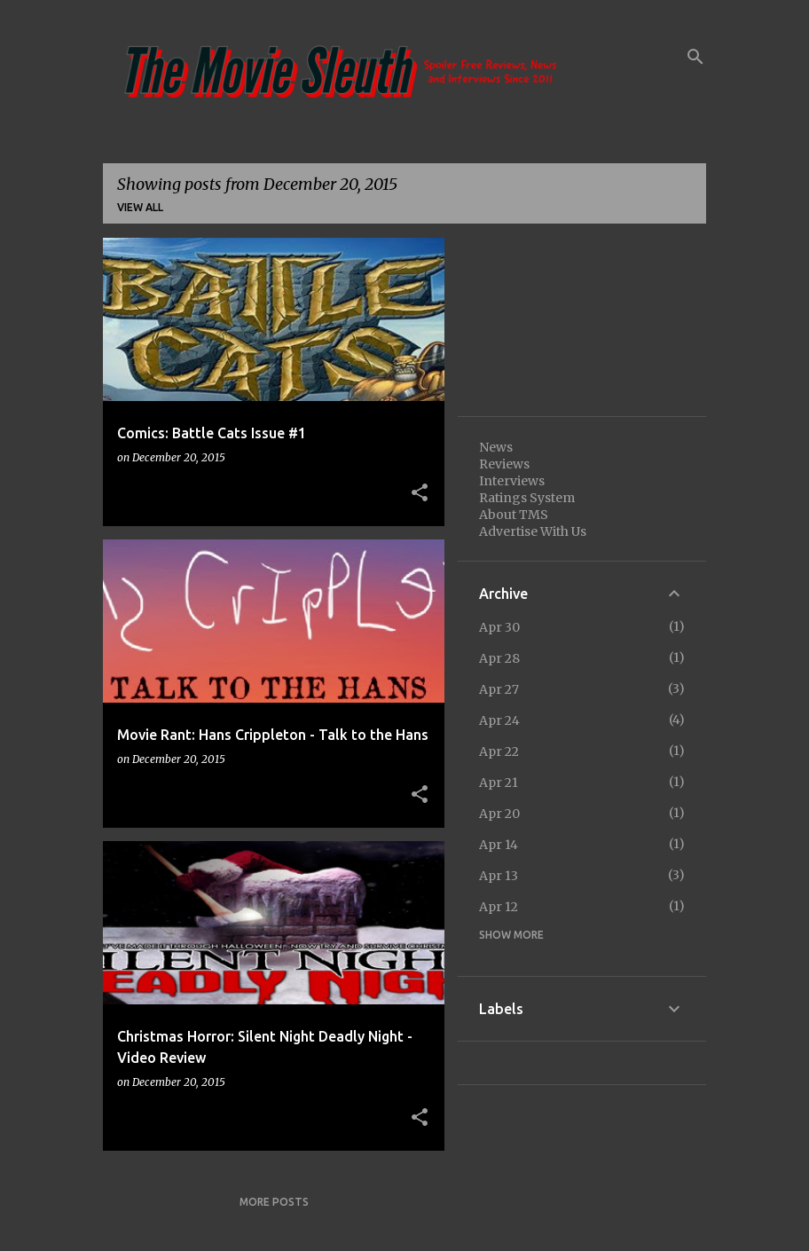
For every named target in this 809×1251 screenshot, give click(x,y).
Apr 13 (498, 876)
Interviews (512, 481)
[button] (419, 493)
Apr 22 (499, 751)
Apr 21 (498, 783)
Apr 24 (499, 720)
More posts (274, 1202)
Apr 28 (499, 658)
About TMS (513, 515)
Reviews (504, 464)
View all (140, 207)
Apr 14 (498, 845)
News (496, 447)
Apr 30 (499, 627)
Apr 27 (499, 689)
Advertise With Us (532, 531)
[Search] (695, 56)
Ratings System (527, 498)
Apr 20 (499, 814)
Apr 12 (498, 907)
